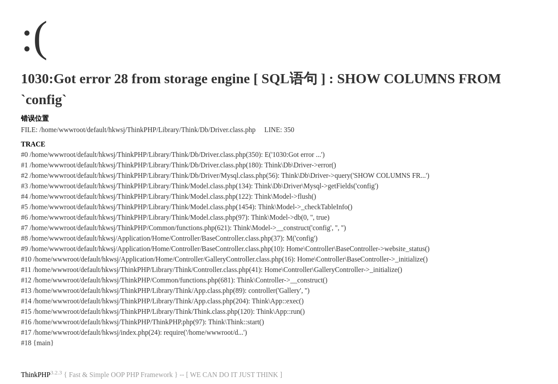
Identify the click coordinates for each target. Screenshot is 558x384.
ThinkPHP (36, 374)
